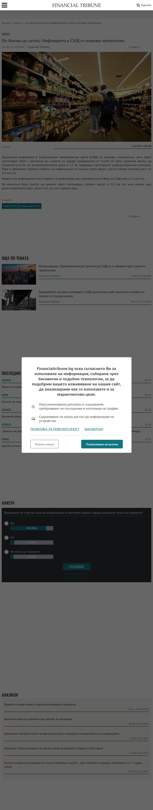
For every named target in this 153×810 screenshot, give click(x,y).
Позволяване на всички (102, 444)
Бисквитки (93, 429)
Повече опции (44, 444)
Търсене (143, 5)
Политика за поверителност (55, 429)
